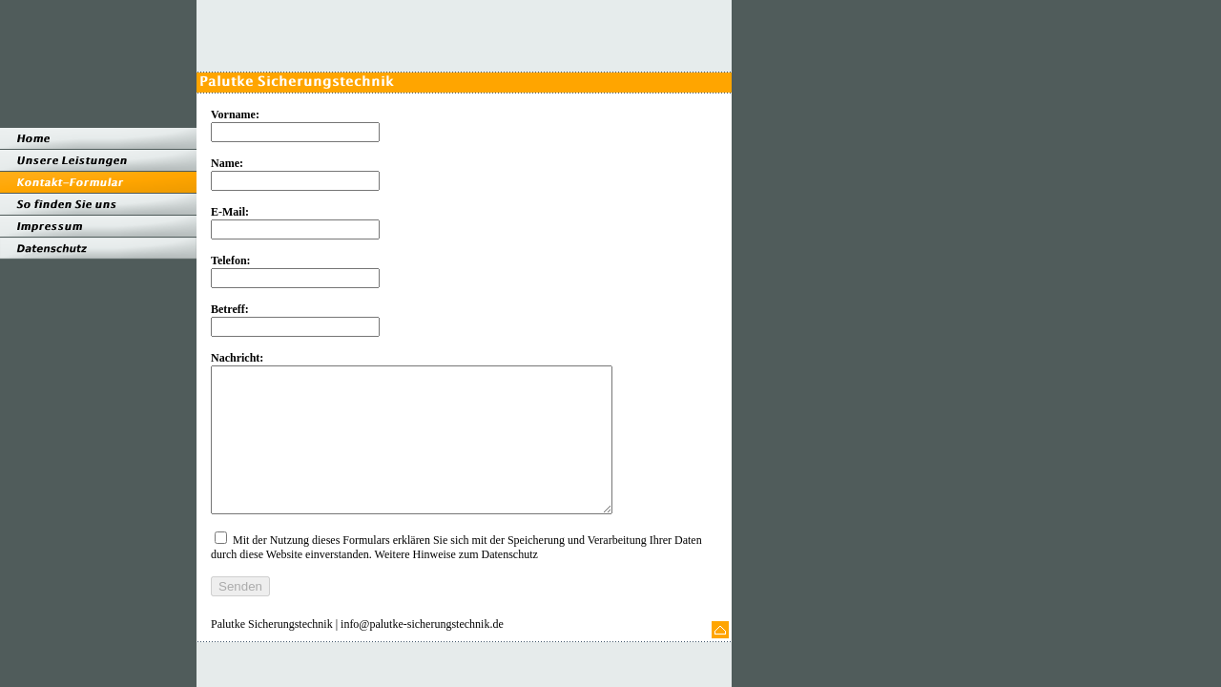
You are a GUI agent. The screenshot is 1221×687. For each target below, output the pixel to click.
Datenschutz (510, 583)
